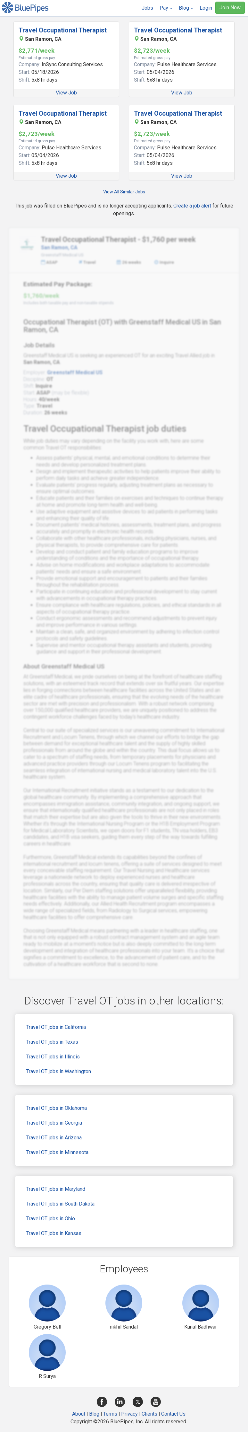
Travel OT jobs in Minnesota (57, 1152)
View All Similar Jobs (124, 191)
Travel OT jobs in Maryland (55, 1189)
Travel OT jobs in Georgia (54, 1123)
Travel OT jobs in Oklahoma (56, 1108)
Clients (149, 1414)
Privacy (129, 1414)
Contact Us (173, 1414)
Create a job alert (192, 206)
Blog (94, 1414)
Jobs (147, 8)
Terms (110, 1414)
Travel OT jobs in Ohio (50, 1218)
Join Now (230, 7)
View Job (66, 93)
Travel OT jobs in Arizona (54, 1138)
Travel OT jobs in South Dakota (60, 1204)
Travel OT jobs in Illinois (53, 1057)
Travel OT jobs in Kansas (53, 1233)
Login (206, 8)
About (78, 1414)
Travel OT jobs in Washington (58, 1071)
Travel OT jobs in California (56, 1027)
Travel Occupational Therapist (63, 30)
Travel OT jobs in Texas (52, 1042)
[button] (166, 8)
